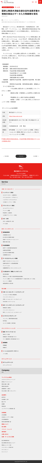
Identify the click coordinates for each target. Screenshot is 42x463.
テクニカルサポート (10, 197)
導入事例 (4, 426)
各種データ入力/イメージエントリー (11, 239)
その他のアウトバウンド (10, 215)
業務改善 (7, 307)
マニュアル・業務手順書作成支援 (10, 318)
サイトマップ (5, 451)
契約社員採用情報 (5, 421)
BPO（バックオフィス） (8, 229)
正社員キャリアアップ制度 (7, 417)
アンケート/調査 (6, 210)
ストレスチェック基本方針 (7, 447)
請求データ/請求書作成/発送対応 (10, 248)
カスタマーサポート (10, 195)
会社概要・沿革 (5, 399)
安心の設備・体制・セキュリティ (9, 390)
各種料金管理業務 (7, 250)
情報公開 (4, 406)
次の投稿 (35, 156)
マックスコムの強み (7, 377)
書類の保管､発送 (6, 241)
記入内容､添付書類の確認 (8, 237)
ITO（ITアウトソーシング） (9, 328)
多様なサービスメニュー (7, 381)
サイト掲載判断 (11, 339)
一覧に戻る (21, 156)
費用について (5, 424)
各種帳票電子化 (12, 268)
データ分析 (5, 223)
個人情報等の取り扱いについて (8, 442)
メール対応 (5, 353)
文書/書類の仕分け (7, 234)
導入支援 (4, 288)
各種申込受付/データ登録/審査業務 (10, 263)
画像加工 (5, 347)
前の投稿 (7, 156)
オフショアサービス (7, 359)
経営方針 (4, 397)
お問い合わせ (5, 434)
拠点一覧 (4, 401)
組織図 (3, 404)
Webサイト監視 (6, 334)
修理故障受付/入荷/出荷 (8, 283)
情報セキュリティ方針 (6, 445)
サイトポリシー (5, 449)
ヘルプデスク (10, 199)
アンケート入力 (6, 265)
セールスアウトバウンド (8, 208)
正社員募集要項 (5, 419)
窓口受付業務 (6, 274)
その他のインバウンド (9, 202)
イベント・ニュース (8, 20)
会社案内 (4, 395)
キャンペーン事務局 (7, 281)
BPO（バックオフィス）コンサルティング (12, 312)
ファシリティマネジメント (8, 297)
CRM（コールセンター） (8, 189)
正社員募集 (4, 414)
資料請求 (4, 431)
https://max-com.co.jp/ (15, 116)
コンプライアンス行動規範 (7, 408)
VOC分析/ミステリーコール (9, 301)
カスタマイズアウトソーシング (8, 379)
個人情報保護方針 (5, 440)
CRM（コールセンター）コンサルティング (12, 299)
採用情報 (4, 412)
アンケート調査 (19, 279)
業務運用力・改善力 (6, 388)
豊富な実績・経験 (5, 384)
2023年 (16, 20)
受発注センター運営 (13, 276)
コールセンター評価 (10, 294)
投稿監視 (10, 336)
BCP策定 (5, 320)
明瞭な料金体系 (5, 386)
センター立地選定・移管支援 (9, 323)
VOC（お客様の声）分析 (8, 221)
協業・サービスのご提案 (8, 436)
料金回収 (8, 213)
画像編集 (5, 345)
